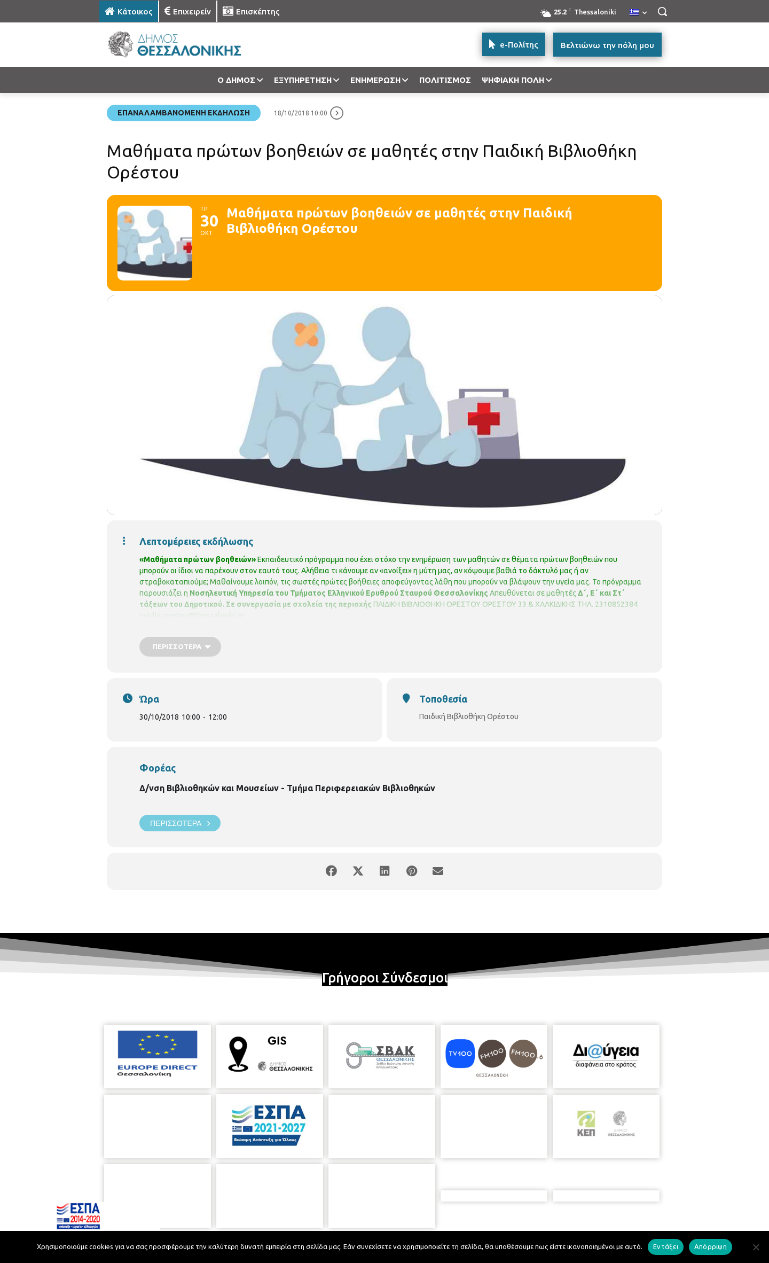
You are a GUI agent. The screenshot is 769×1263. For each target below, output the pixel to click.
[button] (662, 11)
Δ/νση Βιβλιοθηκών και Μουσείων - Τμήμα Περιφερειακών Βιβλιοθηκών (287, 788)
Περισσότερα (180, 823)
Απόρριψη (710, 1246)
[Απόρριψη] (755, 1247)
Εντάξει (665, 1246)
